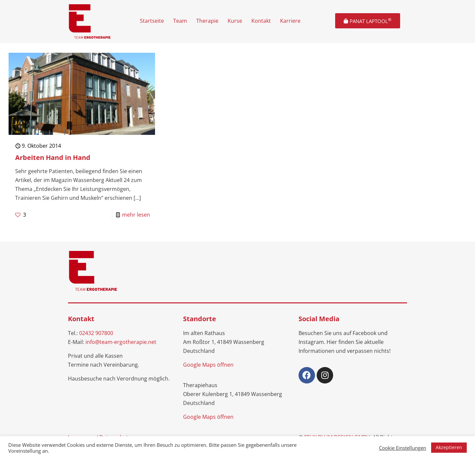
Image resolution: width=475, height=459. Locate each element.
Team (180, 20)
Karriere (290, 20)
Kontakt (261, 20)
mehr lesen (136, 214)
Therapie (207, 20)
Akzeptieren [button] (449, 447)
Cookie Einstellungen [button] (402, 448)
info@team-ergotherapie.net (120, 342)
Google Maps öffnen (208, 364)
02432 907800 (96, 333)
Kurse (235, 20)
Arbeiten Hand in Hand (52, 157)
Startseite (152, 20)
